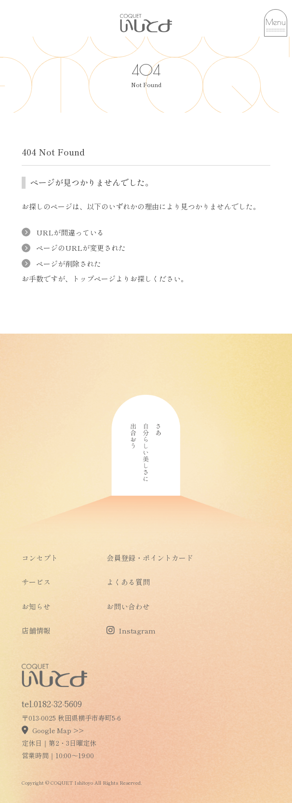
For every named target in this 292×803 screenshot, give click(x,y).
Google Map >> (53, 730)
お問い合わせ (128, 606)
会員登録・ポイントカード (149, 558)
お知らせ (36, 606)
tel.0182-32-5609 (52, 703)
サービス (36, 582)
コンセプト (40, 558)
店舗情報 (36, 630)
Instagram (131, 630)
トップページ (94, 278)
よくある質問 (128, 582)
